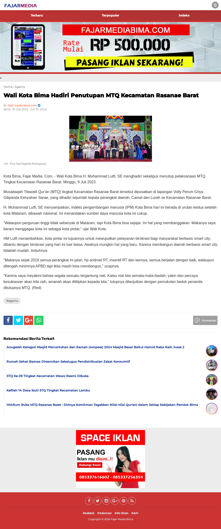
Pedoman (104, 513)
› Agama (19, 87)
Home (7, 87)
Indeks (184, 15)
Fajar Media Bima (122, 519)
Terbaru (37, 15)
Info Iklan (121, 513)
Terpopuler (110, 15)
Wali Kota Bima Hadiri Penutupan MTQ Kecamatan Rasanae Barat (101, 95)
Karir (134, 513)
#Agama (12, 300)
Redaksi (88, 513)
